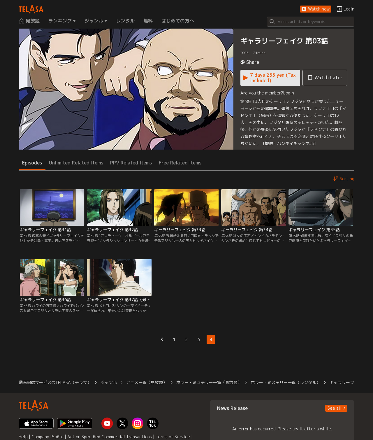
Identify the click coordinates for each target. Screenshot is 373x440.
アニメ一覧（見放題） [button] (146, 382)
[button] (315, 9)
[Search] (310, 22)
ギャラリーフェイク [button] (348, 382)
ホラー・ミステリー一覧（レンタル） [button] (285, 382)
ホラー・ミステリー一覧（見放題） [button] (209, 382)
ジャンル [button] (109, 382)
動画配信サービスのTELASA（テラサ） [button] (55, 382)
